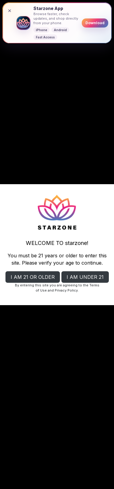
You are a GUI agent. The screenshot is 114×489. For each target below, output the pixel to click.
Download (95, 23)
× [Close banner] (10, 10)
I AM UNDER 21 (85, 277)
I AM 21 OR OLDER (33, 277)
